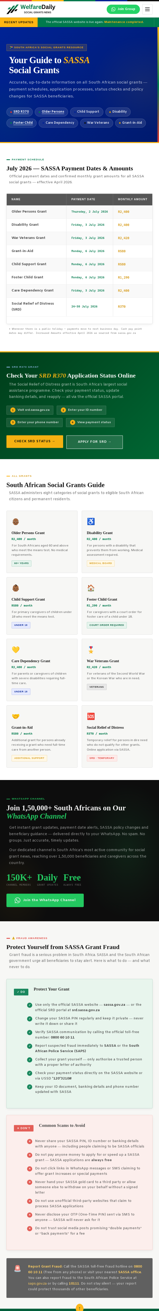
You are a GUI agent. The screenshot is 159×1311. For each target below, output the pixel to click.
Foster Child (23, 123)
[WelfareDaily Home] (31, 9)
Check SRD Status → (34, 445)
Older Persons (53, 112)
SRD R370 (21, 112)
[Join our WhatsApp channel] (123, 9)
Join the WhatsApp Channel (45, 904)
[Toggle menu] (147, 9)
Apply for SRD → (94, 446)
